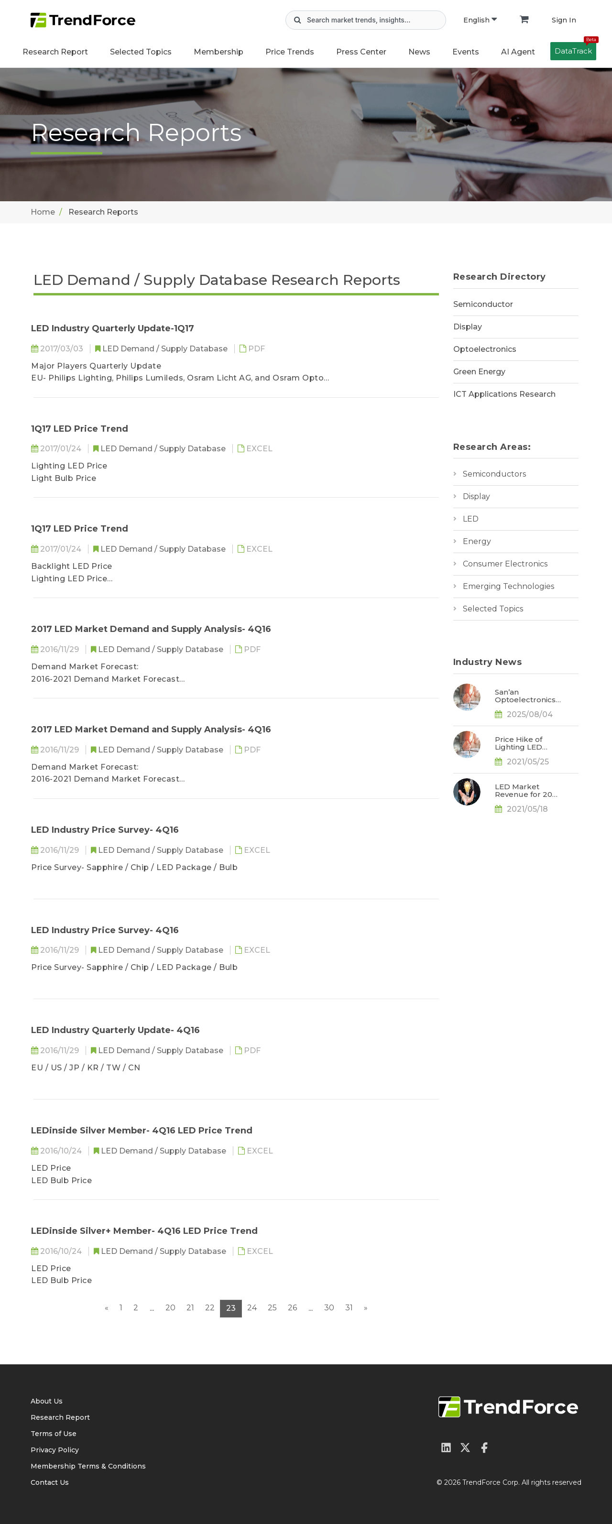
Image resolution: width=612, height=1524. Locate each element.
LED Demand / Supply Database (166, 348)
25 (272, 1307)
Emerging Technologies (508, 586)
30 (329, 1307)
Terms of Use (53, 1433)
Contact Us (50, 1482)
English (480, 20)
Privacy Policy (55, 1450)
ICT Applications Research (504, 394)
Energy (477, 541)
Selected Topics (493, 608)
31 (349, 1307)
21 (190, 1307)
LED (471, 518)
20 (170, 1307)
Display (467, 326)
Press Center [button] (361, 51)
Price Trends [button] (289, 51)
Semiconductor (483, 304)
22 (210, 1307)
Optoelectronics (484, 349)
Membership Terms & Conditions (88, 1466)
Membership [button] (218, 51)
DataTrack (575, 48)
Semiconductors (494, 474)
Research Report (55, 51)
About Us (47, 1401)
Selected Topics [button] (141, 51)
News (419, 51)
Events (465, 51)
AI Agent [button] (518, 51)
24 (252, 1307)
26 (292, 1307)
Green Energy (479, 371)
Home (43, 212)
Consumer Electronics (505, 563)
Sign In (564, 20)
